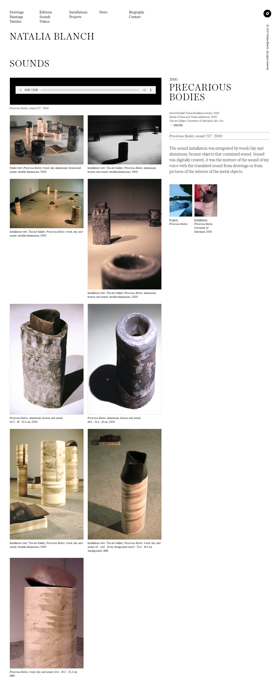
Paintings (16, 17)
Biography (136, 12)
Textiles (15, 21)
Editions (46, 12)
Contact (135, 17)
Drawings (17, 12)
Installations (78, 12)
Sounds (45, 17)
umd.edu (178, 124)
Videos (45, 21)
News (103, 12)
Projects (75, 17)
